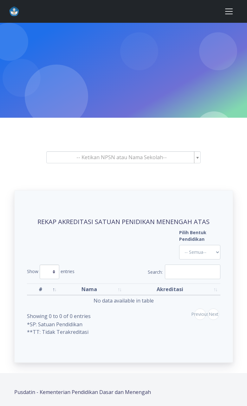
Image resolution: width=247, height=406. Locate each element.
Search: (184, 272)
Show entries (51, 272)
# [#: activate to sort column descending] (40, 289)
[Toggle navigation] (229, 11)
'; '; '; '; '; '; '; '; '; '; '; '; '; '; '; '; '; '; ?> (199, 252)
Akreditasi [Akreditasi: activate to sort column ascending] (170, 289)
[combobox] (123, 157)
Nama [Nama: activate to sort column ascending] (89, 289)
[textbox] (121, 157)
